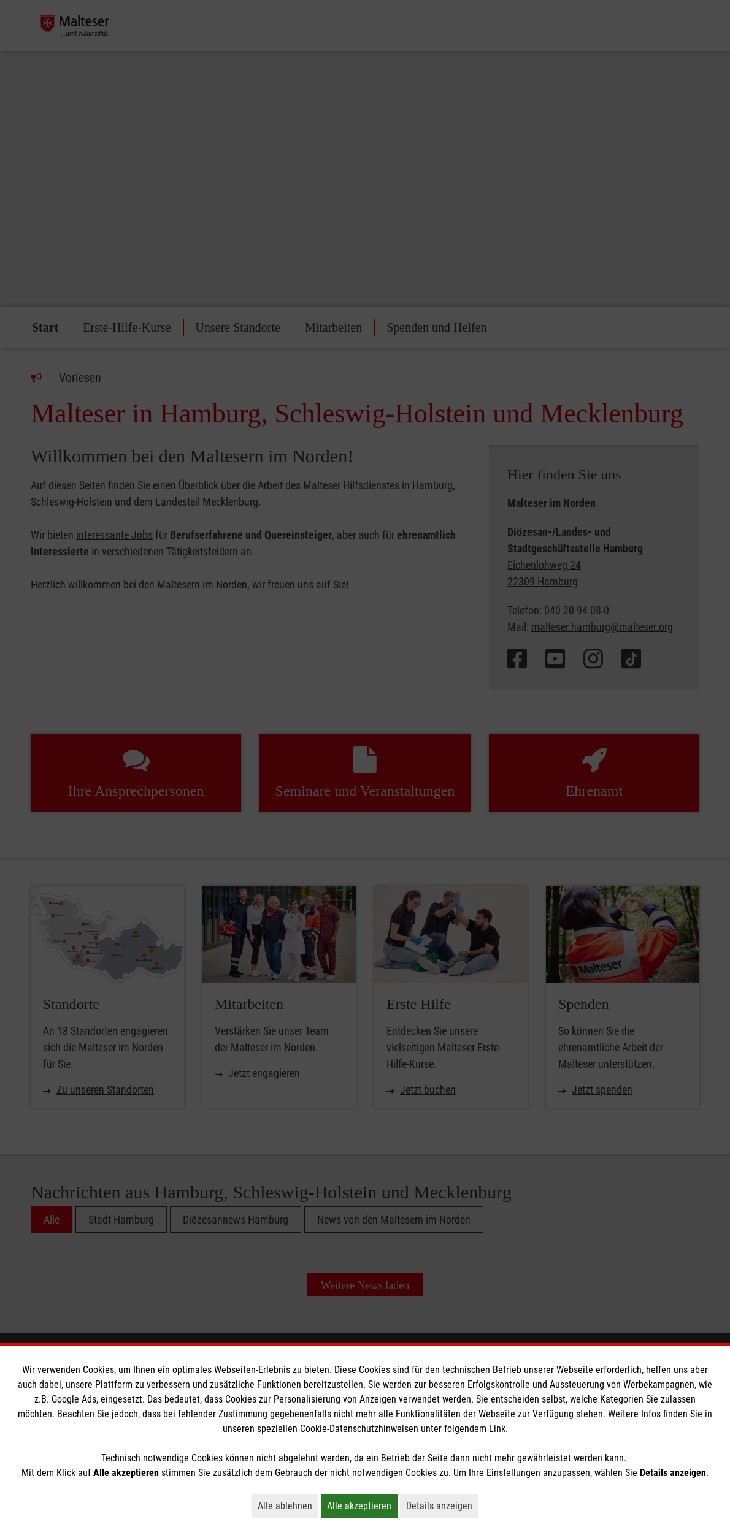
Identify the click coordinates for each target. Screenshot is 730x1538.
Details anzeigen (442, 1505)
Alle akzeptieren (362, 1505)
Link (497, 1428)
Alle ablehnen (288, 1505)
